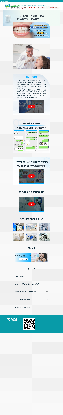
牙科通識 (36, 39)
